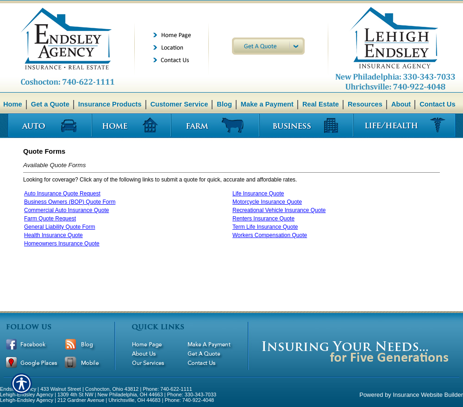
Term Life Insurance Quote (265, 227)
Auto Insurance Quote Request (62, 193)
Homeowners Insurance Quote (62, 243)
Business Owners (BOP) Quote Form (69, 202)
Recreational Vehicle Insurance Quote (278, 210)
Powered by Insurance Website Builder (411, 394)
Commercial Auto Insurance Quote (66, 210)
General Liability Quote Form (59, 227)
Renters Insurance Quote (263, 218)
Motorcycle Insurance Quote (267, 202)
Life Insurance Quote (258, 193)
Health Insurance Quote (53, 235)
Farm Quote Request (50, 218)
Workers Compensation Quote (269, 235)
